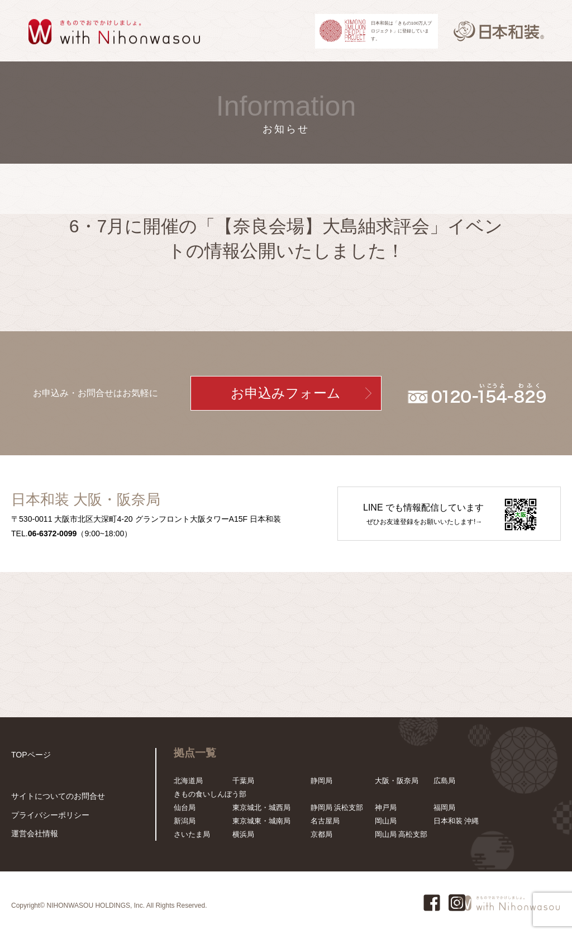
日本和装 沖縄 (456, 821)
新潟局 (185, 821)
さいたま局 (192, 834)
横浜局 (243, 834)
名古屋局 (325, 821)
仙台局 (185, 807)
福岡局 (444, 807)
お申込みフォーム (285, 393)
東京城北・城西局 (261, 807)
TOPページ (29, 754)
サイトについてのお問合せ (54, 798)
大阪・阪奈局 (396, 780)
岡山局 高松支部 (401, 834)
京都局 (321, 834)
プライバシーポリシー (47, 816)
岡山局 (386, 821)
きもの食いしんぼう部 (210, 794)
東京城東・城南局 (261, 821)
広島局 (444, 780)
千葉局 (243, 780)
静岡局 (321, 780)
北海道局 (188, 780)
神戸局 (386, 807)
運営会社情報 (33, 834)
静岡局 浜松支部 (337, 807)
